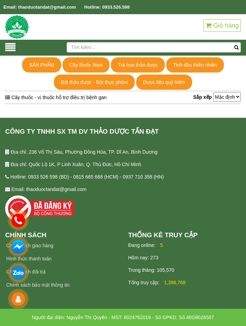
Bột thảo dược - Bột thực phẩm (94, 82)
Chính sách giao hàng (29, 245)
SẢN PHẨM (41, 65)
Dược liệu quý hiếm (164, 82)
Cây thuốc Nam (86, 65)
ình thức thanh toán (30, 258)
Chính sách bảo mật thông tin (37, 285)
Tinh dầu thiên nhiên (195, 65)
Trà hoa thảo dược (138, 65)
